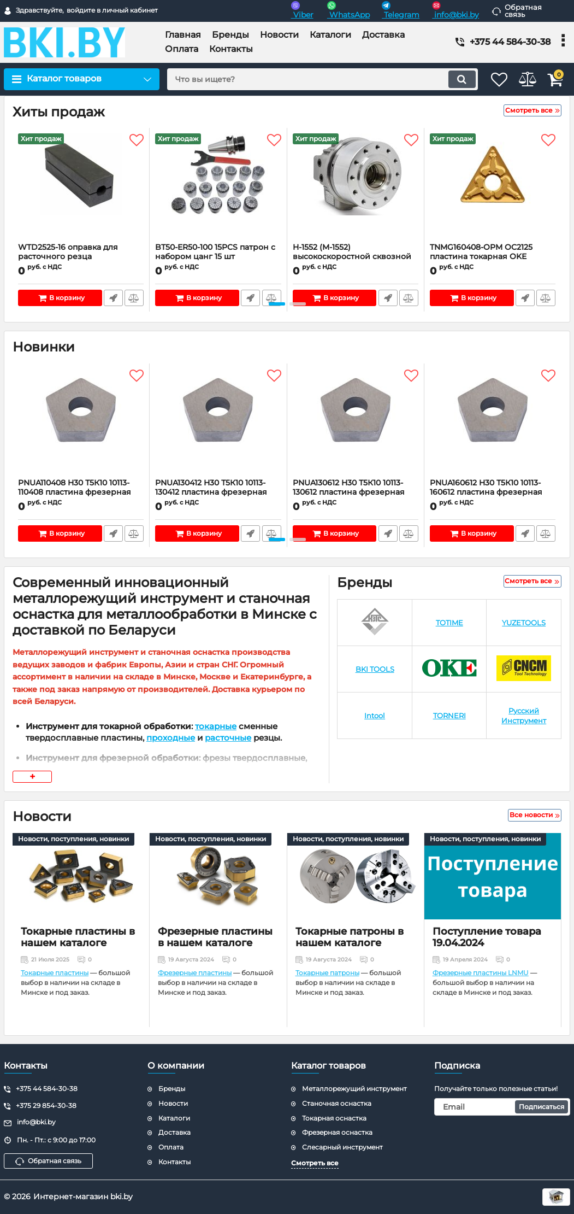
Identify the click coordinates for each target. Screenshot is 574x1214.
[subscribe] (502, 1107)
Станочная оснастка (336, 1103)
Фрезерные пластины (195, 973)
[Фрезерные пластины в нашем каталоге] (218, 876)
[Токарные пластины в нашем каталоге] (81, 876)
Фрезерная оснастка (337, 1132)
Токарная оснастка (334, 1118)
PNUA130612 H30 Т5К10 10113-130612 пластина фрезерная (355, 492)
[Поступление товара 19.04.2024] (492, 876)
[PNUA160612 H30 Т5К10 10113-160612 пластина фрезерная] (492, 423)
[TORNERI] (449, 716)
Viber (302, 10)
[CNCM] (524, 669)
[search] (307, 79)
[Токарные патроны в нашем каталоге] (355, 876)
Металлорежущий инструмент (354, 1088)
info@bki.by (455, 10)
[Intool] (375, 716)
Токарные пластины (54, 973)
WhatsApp (348, 10)
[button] (277, 304)
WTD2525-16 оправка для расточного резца (81, 257)
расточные (228, 737)
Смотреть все (315, 1163)
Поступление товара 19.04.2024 (487, 937)
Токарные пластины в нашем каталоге (78, 937)
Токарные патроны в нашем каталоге (349, 937)
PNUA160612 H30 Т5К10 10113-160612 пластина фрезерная (492, 492)
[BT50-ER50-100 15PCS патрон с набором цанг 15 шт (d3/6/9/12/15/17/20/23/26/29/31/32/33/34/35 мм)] (218, 188)
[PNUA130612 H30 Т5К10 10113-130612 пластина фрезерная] (355, 423)
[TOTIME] (449, 623)
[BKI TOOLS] (375, 669)
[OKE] (449, 669)
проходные (170, 737)
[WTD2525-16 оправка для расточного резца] (81, 188)
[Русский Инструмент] (524, 716)
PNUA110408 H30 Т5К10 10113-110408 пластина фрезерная (81, 492)
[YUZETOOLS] (524, 623)
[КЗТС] (375, 623)
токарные (215, 726)
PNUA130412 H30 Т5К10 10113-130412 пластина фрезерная (218, 492)
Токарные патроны (327, 973)
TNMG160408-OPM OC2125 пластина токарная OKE (492, 257)
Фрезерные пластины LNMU (481, 973)
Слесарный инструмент (342, 1147)
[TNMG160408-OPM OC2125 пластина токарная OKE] (492, 188)
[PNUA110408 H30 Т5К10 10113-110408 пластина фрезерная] (81, 423)
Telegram (400, 10)
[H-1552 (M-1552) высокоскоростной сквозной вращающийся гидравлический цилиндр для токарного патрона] (355, 188)
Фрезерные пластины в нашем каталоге (215, 937)
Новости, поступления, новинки (73, 839)
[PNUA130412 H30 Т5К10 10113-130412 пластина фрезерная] (218, 423)
